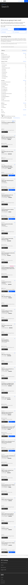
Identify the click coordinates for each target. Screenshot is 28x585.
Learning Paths (20, 29)
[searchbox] (14, 47)
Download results (16, 117)
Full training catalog (7, 29)
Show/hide (24, 53)
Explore (3, 146)
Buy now (10, 175)
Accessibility (3, 582)
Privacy (2, 579)
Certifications (20, 32)
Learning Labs (7, 32)
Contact (2, 577)
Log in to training (20, 1)
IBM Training (3, 4)
